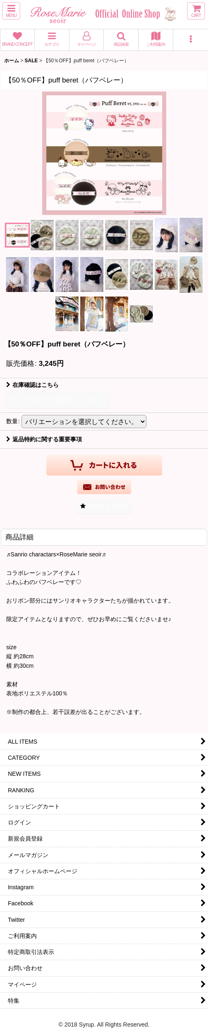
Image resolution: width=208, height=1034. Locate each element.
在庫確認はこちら (32, 385)
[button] (11, 11)
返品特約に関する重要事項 (44, 439)
